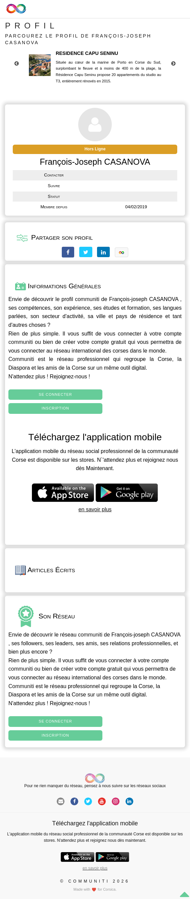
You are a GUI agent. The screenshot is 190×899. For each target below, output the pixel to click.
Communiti (21, 359)
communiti (87, 299)
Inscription (55, 408)
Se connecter (55, 394)
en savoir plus (95, 509)
